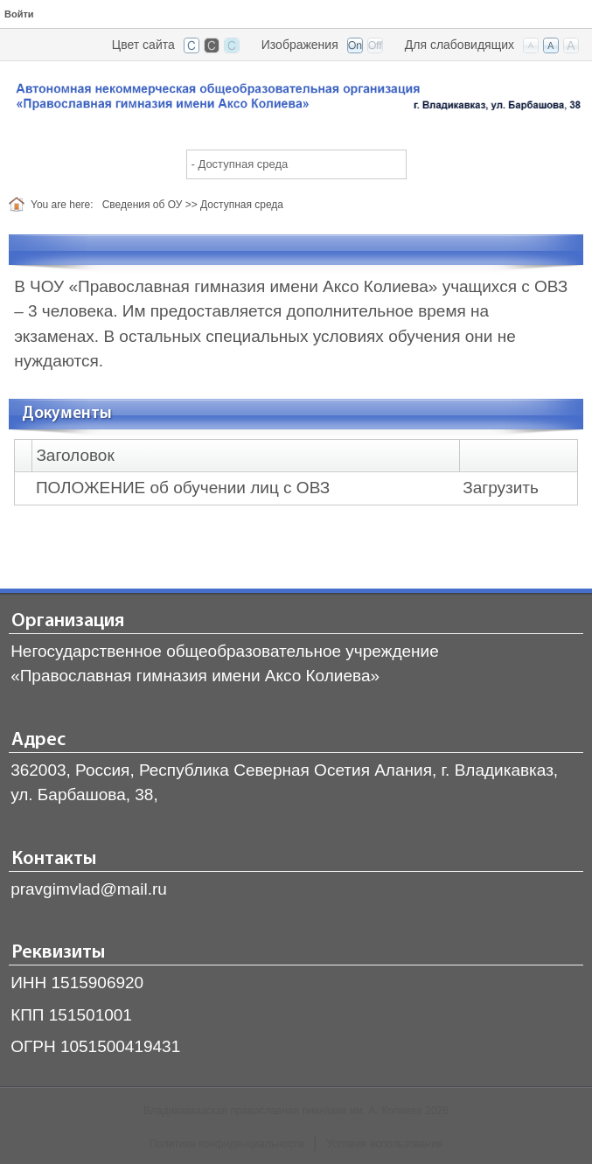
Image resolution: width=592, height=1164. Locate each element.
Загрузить (501, 487)
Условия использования (384, 1144)
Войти (19, 14)
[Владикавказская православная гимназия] (296, 99)
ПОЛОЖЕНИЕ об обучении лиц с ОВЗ (183, 487)
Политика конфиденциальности (227, 1144)
